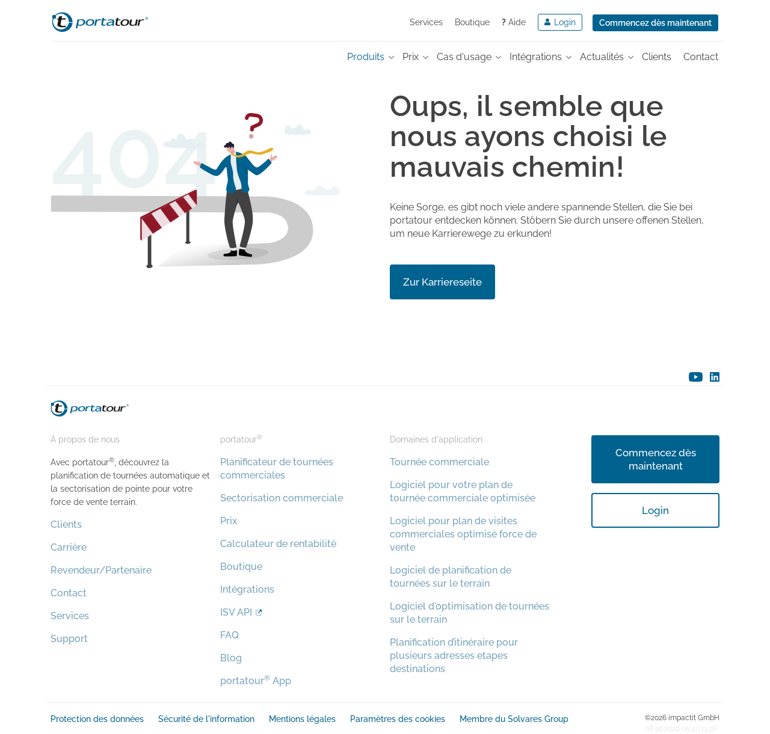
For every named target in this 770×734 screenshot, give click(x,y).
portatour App (255, 681)
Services (426, 22)
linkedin (714, 377)
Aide (514, 22)
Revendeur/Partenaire (101, 570)
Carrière (69, 547)
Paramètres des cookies (397, 719)
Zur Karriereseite (442, 282)
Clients (66, 524)
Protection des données (97, 719)
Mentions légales (302, 719)
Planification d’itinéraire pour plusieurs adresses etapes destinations (454, 655)
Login (655, 510)
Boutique (472, 22)
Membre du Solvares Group (514, 719)
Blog (231, 658)
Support (69, 638)
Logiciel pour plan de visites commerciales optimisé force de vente (463, 534)
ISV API (236, 612)
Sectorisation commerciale (281, 498)
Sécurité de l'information (206, 719)
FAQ (229, 635)
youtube (696, 377)
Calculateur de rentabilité (278, 543)
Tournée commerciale (439, 462)
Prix (228, 521)
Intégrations (247, 589)
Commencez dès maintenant (655, 23)
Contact (69, 593)
